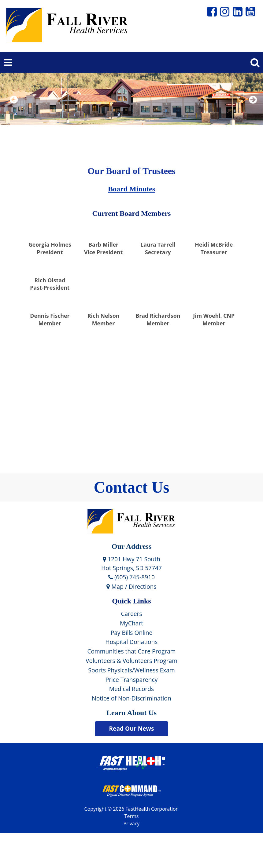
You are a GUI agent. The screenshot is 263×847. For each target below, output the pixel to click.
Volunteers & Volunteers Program (131, 661)
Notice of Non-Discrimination (131, 698)
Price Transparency (132, 679)
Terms (131, 816)
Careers (131, 614)
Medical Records (131, 689)
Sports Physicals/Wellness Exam (131, 670)
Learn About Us (131, 713)
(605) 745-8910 (131, 577)
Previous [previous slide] (13, 107)
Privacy (132, 823)
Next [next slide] (251, 107)
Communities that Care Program (131, 651)
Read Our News (131, 728)
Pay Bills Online (132, 632)
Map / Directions (131, 586)
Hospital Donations (132, 642)
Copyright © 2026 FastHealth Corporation (131, 808)
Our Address (132, 546)
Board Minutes (131, 189)
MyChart (131, 623)
